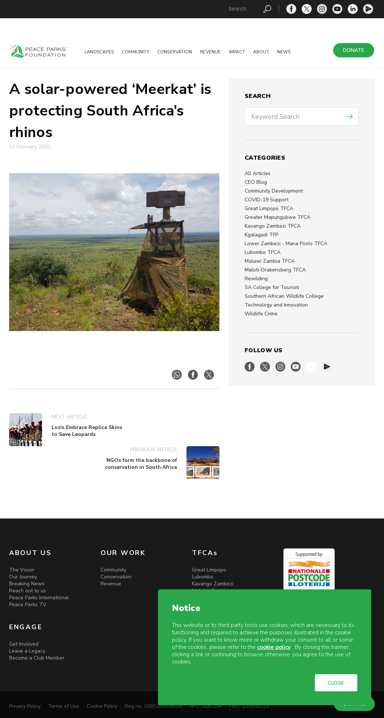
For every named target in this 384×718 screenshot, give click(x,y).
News (284, 52)
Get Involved (23, 644)
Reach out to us (27, 590)
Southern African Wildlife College (284, 296)
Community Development (274, 190)
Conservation (174, 52)
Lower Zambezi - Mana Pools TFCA (286, 243)
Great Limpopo (209, 569)
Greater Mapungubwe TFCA (277, 217)
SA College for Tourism (272, 287)
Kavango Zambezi (212, 583)
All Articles (258, 173)
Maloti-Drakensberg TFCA (275, 269)
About (261, 52)
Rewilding (256, 278)
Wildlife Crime (261, 313)
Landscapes (99, 52)
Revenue (210, 52)
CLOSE (336, 683)
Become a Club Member (36, 657)
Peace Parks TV (27, 604)
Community (135, 52)
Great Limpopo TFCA (269, 208)
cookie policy (274, 647)
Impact (237, 52)
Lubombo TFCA (263, 252)
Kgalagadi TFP (261, 234)
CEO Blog (256, 182)
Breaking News (27, 583)
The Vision (21, 569)
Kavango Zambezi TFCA (273, 226)
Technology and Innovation (276, 304)
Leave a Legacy (27, 650)
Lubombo (202, 576)
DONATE (353, 50)
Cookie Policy (102, 706)
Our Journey (23, 576)
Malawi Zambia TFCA (270, 261)
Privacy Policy (25, 706)
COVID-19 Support (267, 199)
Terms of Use (63, 706)
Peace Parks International (39, 597)
